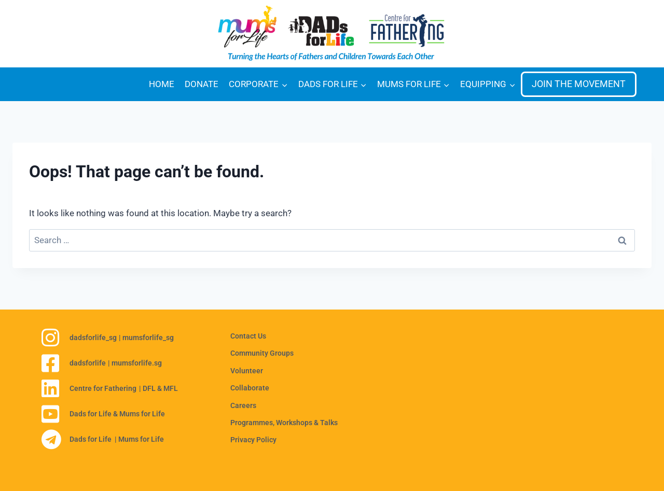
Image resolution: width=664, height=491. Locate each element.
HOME (161, 84)
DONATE (201, 84)
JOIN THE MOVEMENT (579, 83)
